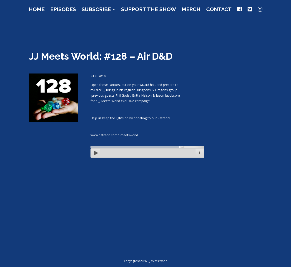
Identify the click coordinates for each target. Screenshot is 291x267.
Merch (191, 10)
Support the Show (148, 10)
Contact (219, 10)
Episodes (63, 10)
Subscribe (96, 10)
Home (37, 10)
